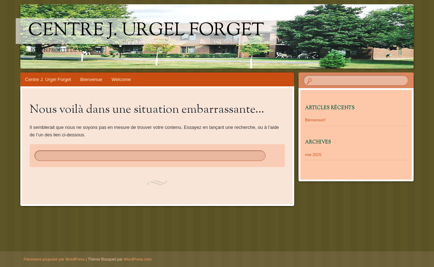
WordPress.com (138, 259)
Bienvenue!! (315, 120)
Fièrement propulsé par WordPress (54, 259)
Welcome (121, 79)
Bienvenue (91, 79)
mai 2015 (313, 154)
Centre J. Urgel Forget (146, 31)
